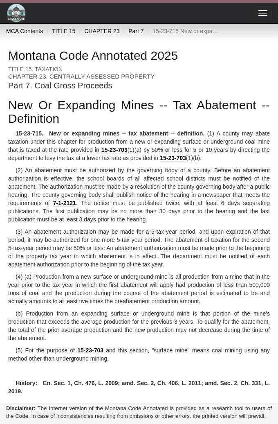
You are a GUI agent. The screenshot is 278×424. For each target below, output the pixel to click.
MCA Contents (24, 31)
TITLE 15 (64, 31)
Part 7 (135, 31)
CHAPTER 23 (101, 31)
